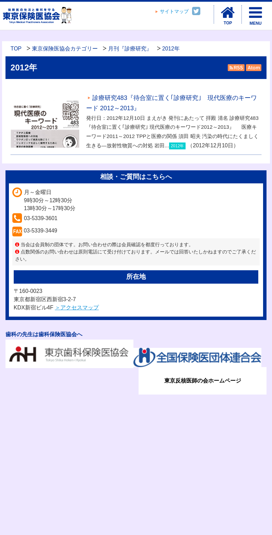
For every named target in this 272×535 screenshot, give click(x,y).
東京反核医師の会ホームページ (202, 381)
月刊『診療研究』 (130, 49)
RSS (236, 67)
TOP (16, 49)
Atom (253, 67)
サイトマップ (174, 11)
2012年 (171, 49)
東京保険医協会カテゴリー (65, 49)
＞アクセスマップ (77, 307)
